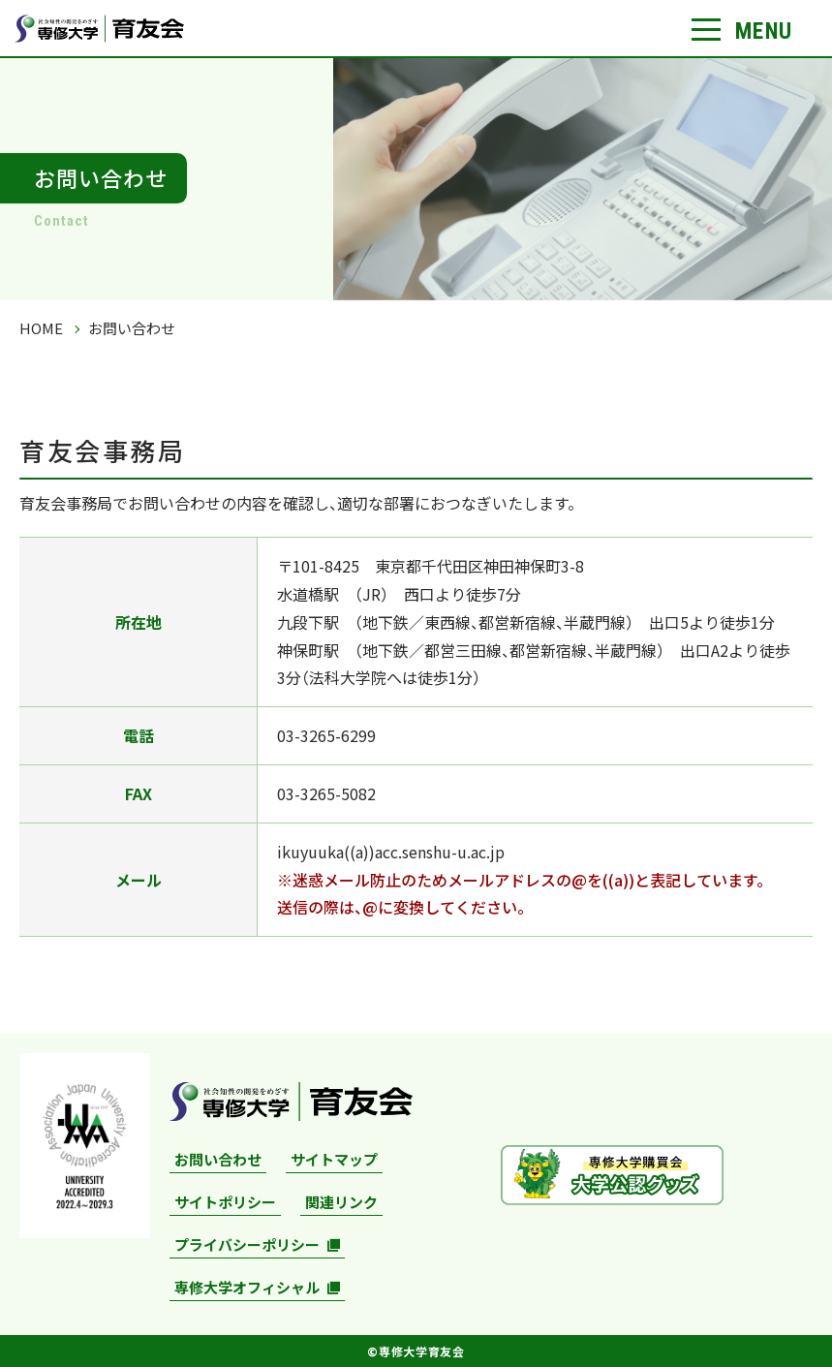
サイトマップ (334, 1159)
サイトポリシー (225, 1202)
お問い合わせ (218, 1159)
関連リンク (341, 1202)
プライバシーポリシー (247, 1244)
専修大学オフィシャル (247, 1287)
